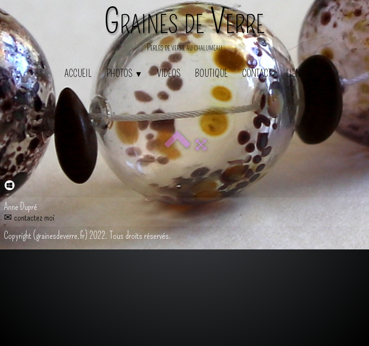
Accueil (78, 73)
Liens (295, 73)
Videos (169, 73)
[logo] (184, 31)
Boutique (211, 73)
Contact (256, 73)
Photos (124, 73)
